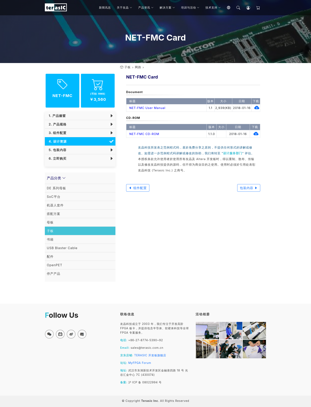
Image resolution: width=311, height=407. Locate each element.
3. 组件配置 (56, 133)
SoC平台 (53, 197)
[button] (49, 334)
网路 (138, 67)
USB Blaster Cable (62, 248)
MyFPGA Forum (139, 362)
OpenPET (54, 265)
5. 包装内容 (56, 150)
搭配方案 (53, 214)
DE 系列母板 (56, 188)
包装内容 (249, 188)
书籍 (50, 239)
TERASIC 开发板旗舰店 (150, 355)
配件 (50, 256)
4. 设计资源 (57, 141)
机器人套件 (55, 205)
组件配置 (138, 188)
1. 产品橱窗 (56, 116)
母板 (50, 222)
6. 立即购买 (56, 158)
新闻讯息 (106, 8)
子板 (127, 67)
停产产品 (53, 274)
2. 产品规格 (56, 124)
